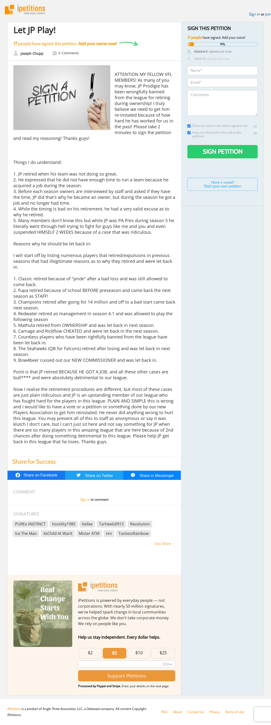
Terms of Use (234, 712)
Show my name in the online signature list (217, 126)
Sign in (254, 14)
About (177, 712)
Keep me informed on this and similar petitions (214, 134)
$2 (90, 653)
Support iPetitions (126, 675)
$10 (139, 653)
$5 (114, 653)
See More (162, 544)
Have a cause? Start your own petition (222, 184)
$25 (163, 653)
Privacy (214, 712)
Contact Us (196, 712)
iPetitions (25, 9)
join (268, 14)
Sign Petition (223, 151)
